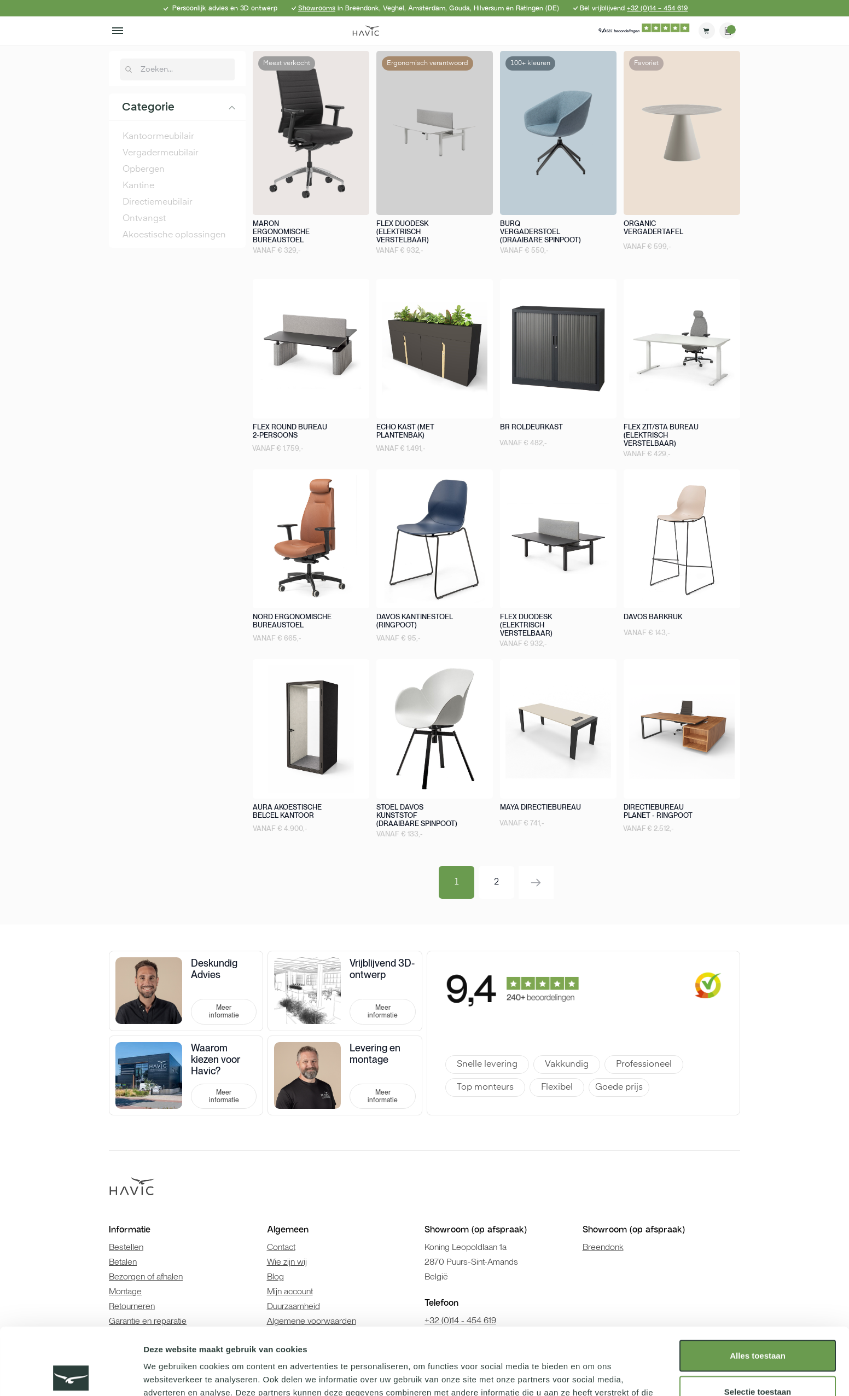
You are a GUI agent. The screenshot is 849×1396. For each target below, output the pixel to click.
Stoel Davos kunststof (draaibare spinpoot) (416, 815)
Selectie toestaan (758, 1324)
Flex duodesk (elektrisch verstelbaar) (402, 231)
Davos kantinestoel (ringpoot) (414, 621)
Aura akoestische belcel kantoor (287, 811)
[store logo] (366, 30)
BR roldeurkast (531, 427)
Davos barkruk (653, 617)
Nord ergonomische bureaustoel (292, 621)
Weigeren (757, 1360)
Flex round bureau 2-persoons (290, 431)
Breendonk (603, 1247)
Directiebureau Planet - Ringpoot (658, 811)
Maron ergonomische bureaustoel (281, 231)
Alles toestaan (758, 1288)
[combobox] (183, 69)
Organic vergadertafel (653, 227)
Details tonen (591, 1374)
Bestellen (126, 1247)
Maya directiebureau (540, 807)
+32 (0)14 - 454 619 (657, 8)
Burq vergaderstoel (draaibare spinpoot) (540, 231)
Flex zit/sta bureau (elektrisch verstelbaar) (661, 435)
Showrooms (316, 8)
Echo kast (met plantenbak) (405, 431)
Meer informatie (224, 1011)
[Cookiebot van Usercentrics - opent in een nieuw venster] (71, 1374)
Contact (281, 1247)
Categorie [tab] (148, 107)
